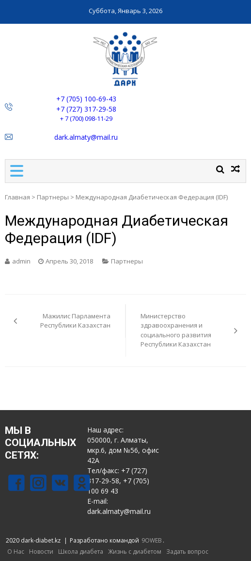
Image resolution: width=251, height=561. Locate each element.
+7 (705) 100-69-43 (86, 98)
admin (21, 261)
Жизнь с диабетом (134, 551)
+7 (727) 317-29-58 (86, 109)
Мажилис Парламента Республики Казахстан (75, 321)
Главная (17, 197)
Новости (41, 551)
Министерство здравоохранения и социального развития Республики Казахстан (176, 330)
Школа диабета (80, 551)
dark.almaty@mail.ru (86, 137)
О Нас (15, 551)
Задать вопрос (187, 551)
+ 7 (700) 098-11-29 (86, 118)
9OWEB (151, 540)
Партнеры (53, 197)
